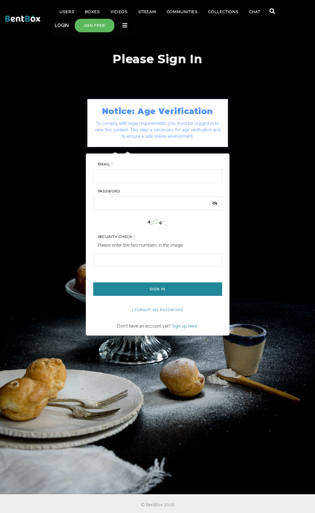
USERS (66, 12)
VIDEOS (118, 12)
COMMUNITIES (182, 12)
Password (109, 191)
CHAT (254, 12)
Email (105, 164)
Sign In (157, 289)
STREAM (147, 12)
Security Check (116, 237)
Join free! (94, 25)
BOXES (92, 12)
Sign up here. (185, 326)
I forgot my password (157, 310)
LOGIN (62, 25)
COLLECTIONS (223, 12)
